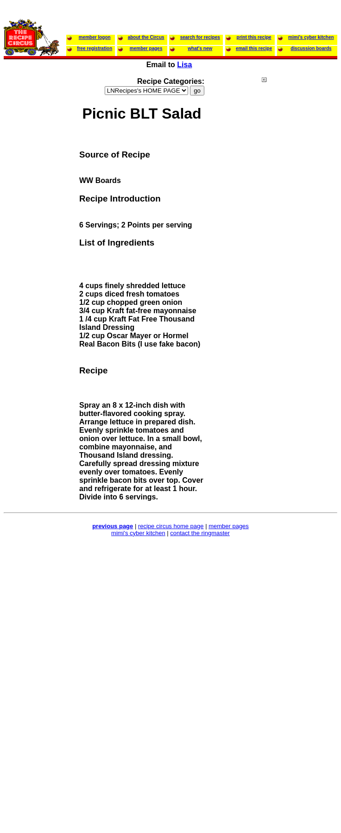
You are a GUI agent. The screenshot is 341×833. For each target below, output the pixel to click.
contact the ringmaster (200, 533)
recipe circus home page (171, 526)
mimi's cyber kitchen (138, 533)
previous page (112, 526)
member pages (228, 526)
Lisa (184, 65)
